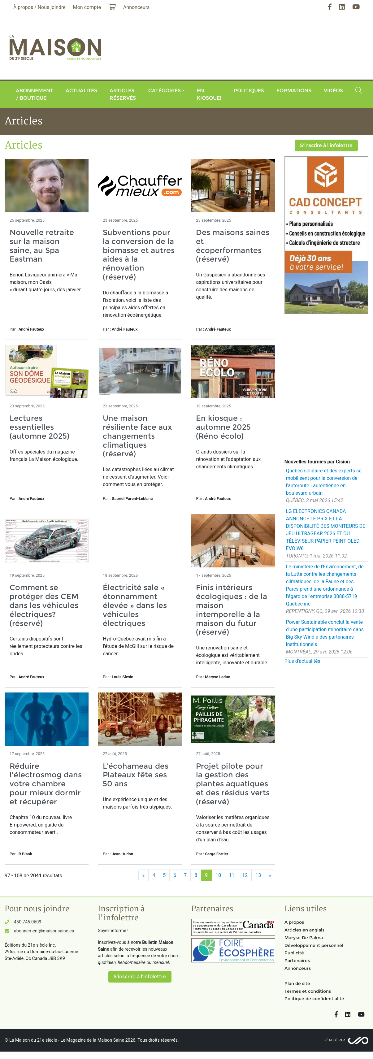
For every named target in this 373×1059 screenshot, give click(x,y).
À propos (294, 922)
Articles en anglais (304, 930)
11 (231, 875)
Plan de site (297, 983)
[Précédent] (143, 875)
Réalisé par (334, 1040)
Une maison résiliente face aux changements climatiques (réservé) (137, 436)
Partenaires (297, 960)
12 (245, 875)
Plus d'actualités (302, 661)
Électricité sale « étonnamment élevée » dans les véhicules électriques (135, 605)
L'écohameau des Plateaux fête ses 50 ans (135, 775)
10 (218, 875)
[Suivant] (270, 875)
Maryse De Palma (303, 937)
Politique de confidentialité (314, 998)
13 (258, 875)
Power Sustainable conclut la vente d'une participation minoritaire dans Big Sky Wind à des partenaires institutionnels (325, 633)
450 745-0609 (27, 922)
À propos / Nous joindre (39, 7)
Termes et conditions (307, 991)
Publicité (294, 953)
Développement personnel (313, 945)
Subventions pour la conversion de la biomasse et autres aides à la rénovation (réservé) (139, 254)
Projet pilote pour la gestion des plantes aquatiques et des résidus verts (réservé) (233, 784)
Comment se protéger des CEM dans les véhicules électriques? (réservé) (44, 605)
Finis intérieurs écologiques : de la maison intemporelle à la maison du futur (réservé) (231, 609)
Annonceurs (297, 968)
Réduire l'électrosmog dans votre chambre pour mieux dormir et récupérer (46, 784)
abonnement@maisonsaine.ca (44, 931)
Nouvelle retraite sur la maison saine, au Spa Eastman (42, 245)
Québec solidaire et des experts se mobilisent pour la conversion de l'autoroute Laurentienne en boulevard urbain (324, 482)
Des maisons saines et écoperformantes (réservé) (232, 245)
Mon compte (87, 7)
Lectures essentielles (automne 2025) (39, 427)
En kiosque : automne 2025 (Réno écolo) (223, 427)
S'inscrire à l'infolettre (326, 145)
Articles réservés (123, 94)
